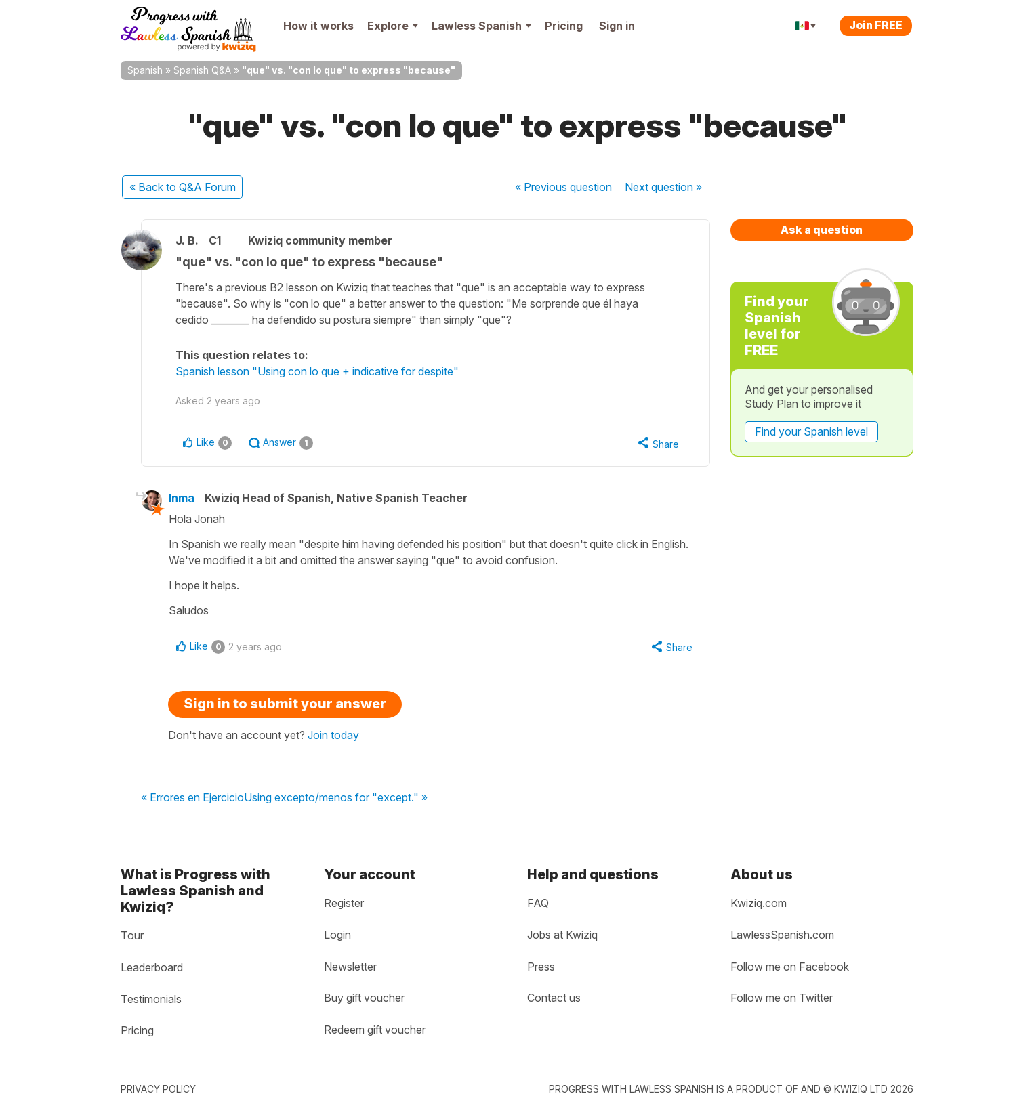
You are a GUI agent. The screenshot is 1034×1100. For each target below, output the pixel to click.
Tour (132, 935)
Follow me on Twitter (781, 997)
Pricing (564, 26)
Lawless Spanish (481, 26)
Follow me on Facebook (789, 966)
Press (541, 966)
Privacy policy (158, 1089)
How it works (318, 26)
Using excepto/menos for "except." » (336, 798)
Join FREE (876, 25)
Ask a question (822, 229)
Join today (333, 735)
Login (337, 935)
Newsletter (350, 966)
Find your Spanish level (811, 431)
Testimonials (151, 999)
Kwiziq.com (758, 903)
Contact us (554, 997)
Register (344, 903)
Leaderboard (152, 967)
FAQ (538, 903)
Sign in (617, 26)
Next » (663, 187)
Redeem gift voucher (375, 1029)
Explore (392, 26)
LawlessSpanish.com (782, 935)
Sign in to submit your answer (285, 704)
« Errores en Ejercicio (192, 798)
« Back (182, 187)
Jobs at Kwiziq (562, 935)
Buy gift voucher (364, 997)
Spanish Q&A (202, 70)
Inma (181, 498)
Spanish (145, 70)
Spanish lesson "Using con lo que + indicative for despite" (317, 371)
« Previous (563, 187)
